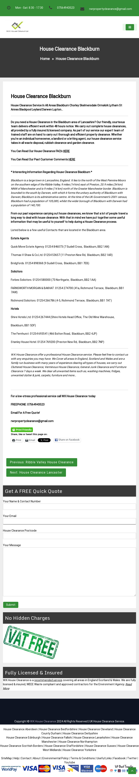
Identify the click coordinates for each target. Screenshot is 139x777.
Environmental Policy (55, 758)
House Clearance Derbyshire (80, 733)
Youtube (69, 762)
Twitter (132, 758)
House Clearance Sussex (100, 745)
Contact (26, 758)
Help (16, 758)
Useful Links (104, 758)
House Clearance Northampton (78, 741)
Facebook (119, 758)
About (37, 758)
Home (45, 59)
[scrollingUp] (132, 770)
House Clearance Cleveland (96, 729)
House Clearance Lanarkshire (92, 737)
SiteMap (6, 758)
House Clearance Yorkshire (79, 750)
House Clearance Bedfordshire (58, 729)
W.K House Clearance (43, 721)
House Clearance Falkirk (57, 737)
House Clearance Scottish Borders (21, 745)
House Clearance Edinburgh (23, 737)
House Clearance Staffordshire (64, 745)
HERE (66, 151)
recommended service (48, 680)
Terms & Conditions (82, 758)
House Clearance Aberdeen (20, 729)
